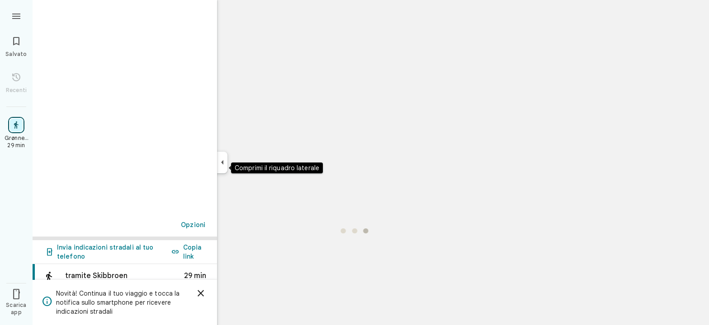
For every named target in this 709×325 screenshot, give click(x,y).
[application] (354, 162)
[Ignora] (200, 293)
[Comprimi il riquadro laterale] (222, 162)
